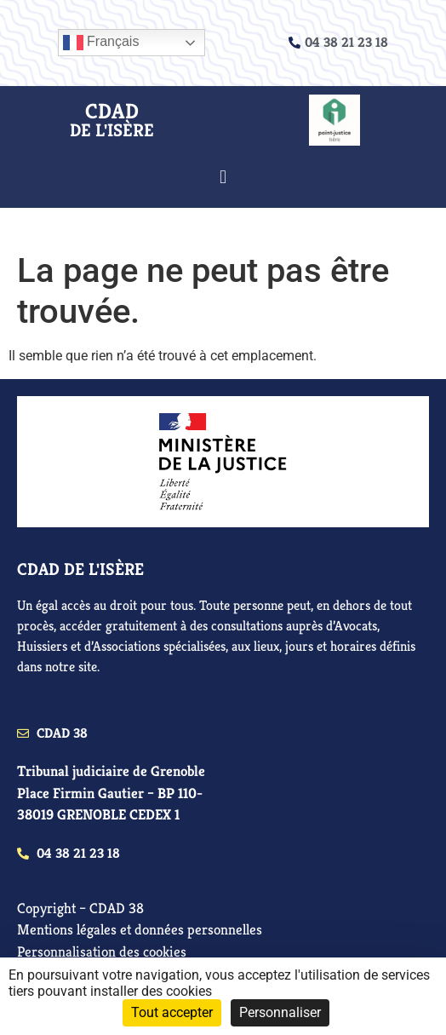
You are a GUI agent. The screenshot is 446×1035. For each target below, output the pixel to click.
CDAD (112, 111)
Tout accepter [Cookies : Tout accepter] (172, 1012)
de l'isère (112, 130)
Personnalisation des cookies (101, 951)
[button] (222, 177)
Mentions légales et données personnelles (139, 929)
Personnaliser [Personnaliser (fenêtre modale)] (280, 1012)
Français (101, 42)
